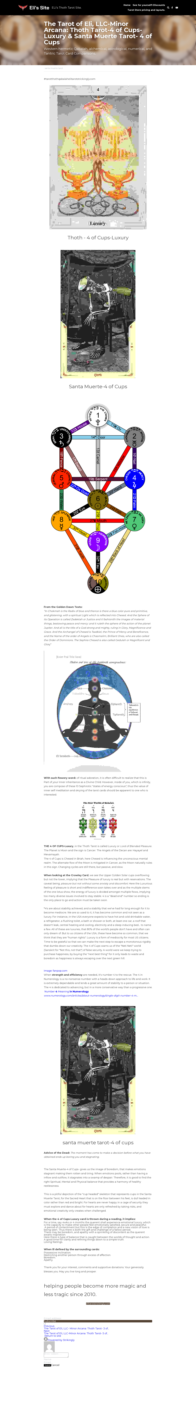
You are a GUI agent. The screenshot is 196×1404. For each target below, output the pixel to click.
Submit (47, 1366)
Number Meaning (67, 991)
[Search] (168, 8)
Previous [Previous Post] (49, 1326)
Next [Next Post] (47, 1330)
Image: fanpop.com (55, 970)
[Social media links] (172, 8)
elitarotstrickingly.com (98, 1304)
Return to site (52, 1335)
